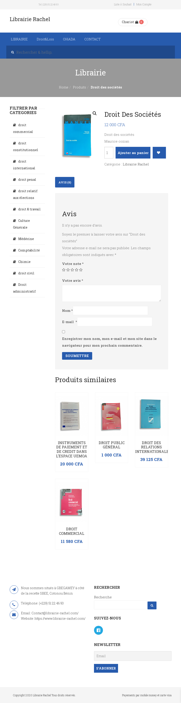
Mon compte (143, 4)
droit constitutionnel (25, 146)
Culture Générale (21, 223)
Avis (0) (64, 182)
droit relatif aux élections (25, 194)
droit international (24, 164)
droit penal (27, 179)
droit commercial (23, 128)
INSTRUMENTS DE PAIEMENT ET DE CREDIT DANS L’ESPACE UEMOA (71, 449)
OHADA (69, 39)
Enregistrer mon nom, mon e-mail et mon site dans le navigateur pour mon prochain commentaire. (109, 342)
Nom (67, 310)
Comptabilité (29, 250)
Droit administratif (24, 287)
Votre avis (72, 280)
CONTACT (92, 39)
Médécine (26, 239)
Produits (79, 87)
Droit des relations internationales (153, 447)
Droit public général (112, 445)
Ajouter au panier (133, 152)
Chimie (24, 262)
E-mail (69, 322)
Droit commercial (71, 531)
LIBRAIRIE (19, 39)
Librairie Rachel (136, 164)
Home (63, 87)
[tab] (64, 182)
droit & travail (29, 209)
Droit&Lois (45, 39)
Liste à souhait (123, 4)
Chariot (130, 22)
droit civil (26, 273)
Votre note (73, 263)
